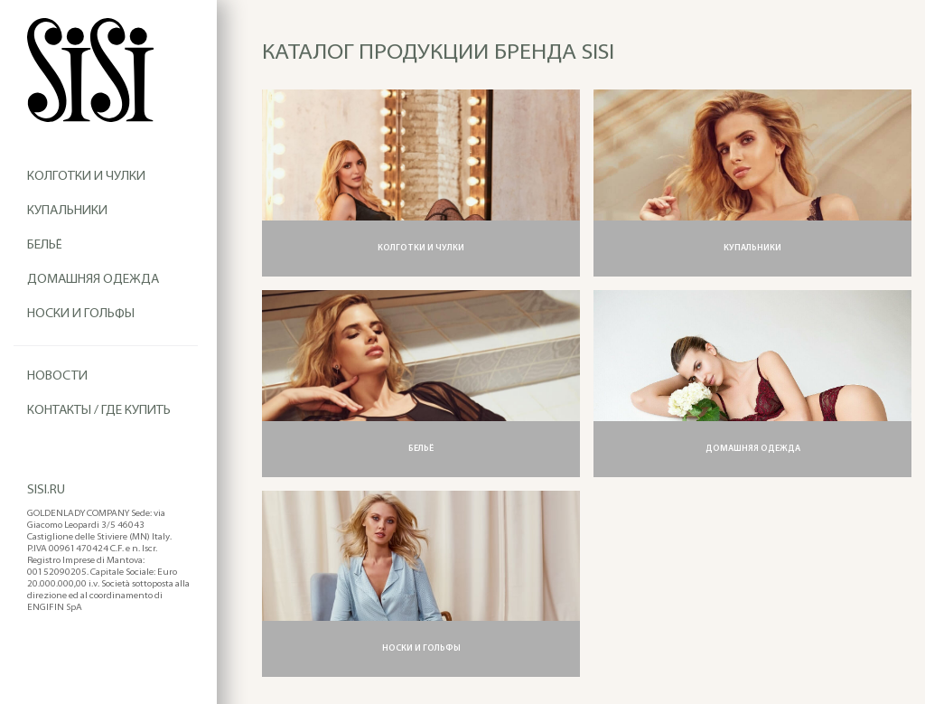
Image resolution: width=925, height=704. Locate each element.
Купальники (67, 211)
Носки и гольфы (81, 314)
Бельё (44, 245)
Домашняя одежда (93, 279)
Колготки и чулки (86, 176)
